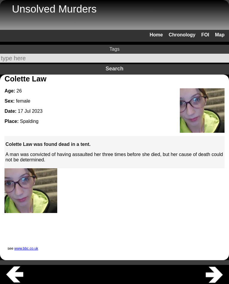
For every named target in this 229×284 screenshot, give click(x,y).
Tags (114, 49)
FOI (205, 34)
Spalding (29, 121)
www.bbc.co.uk (26, 248)
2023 (37, 111)
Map (220, 34)
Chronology (182, 34)
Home (156, 34)
